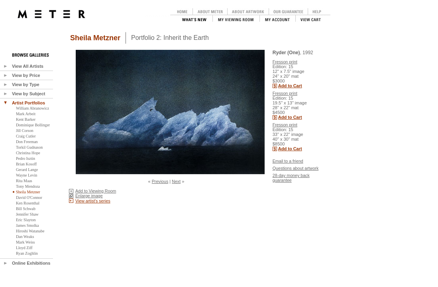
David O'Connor (29, 197)
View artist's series (92, 201)
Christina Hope (28, 153)
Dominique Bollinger (33, 125)
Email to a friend (288, 161)
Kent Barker (25, 119)
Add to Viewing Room (95, 191)
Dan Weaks (25, 236)
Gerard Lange (27, 169)
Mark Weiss (25, 242)
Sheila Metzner (28, 192)
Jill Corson (24, 130)
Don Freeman (27, 142)
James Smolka (27, 225)
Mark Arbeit (25, 114)
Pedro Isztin (25, 158)
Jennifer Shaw (27, 214)
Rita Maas (24, 181)
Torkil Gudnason (29, 147)
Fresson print (285, 61)
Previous (160, 181)
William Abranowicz (32, 108)
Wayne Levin (26, 175)
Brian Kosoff (26, 164)
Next (176, 181)
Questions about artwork (296, 168)
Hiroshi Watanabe (30, 231)
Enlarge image (89, 195)
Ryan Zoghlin (27, 253)
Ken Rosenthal (27, 203)
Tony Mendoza (28, 186)
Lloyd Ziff (24, 248)
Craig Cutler (26, 136)
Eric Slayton (26, 220)
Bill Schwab (25, 208)
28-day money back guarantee (291, 178)
